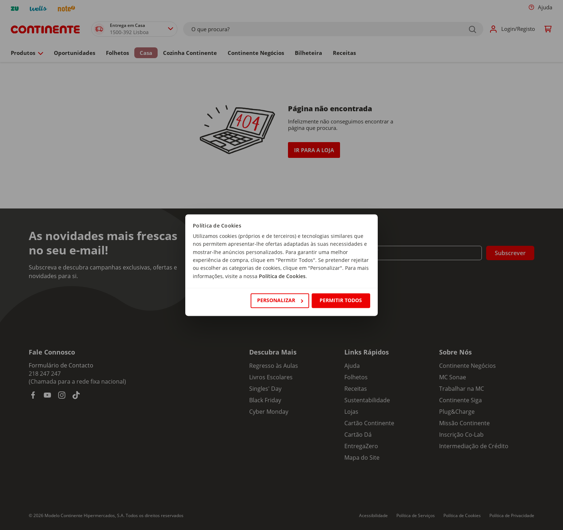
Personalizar (280, 300)
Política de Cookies (282, 276)
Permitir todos (341, 300)
